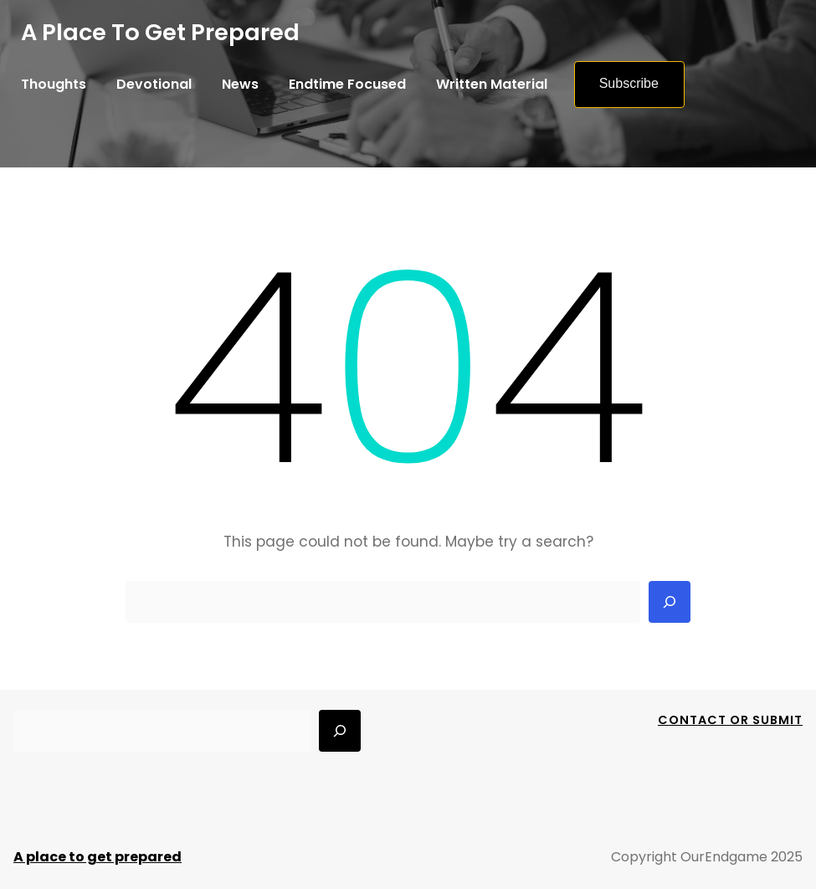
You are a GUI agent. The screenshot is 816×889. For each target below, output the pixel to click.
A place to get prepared (160, 32)
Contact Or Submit (730, 720)
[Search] (669, 602)
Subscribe (629, 83)
